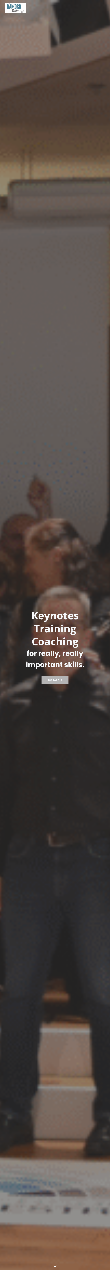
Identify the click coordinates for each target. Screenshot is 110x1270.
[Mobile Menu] (104, 7)
